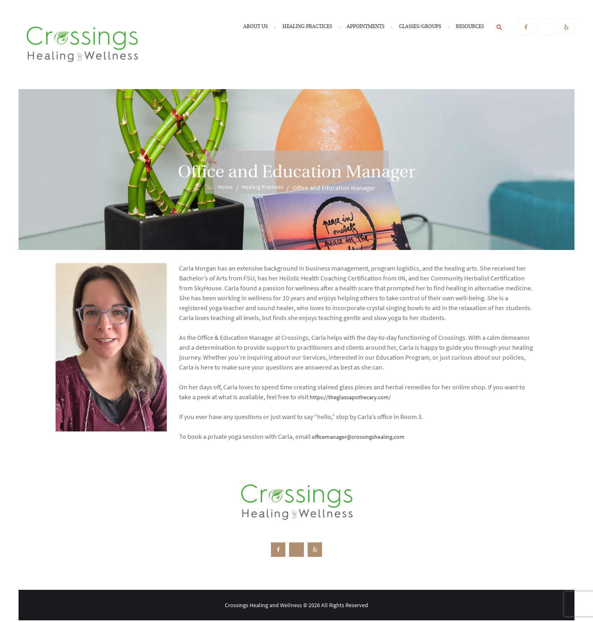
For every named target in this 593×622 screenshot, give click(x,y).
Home (222, 188)
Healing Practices (263, 188)
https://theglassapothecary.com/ (355, 397)
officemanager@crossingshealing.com (365, 436)
